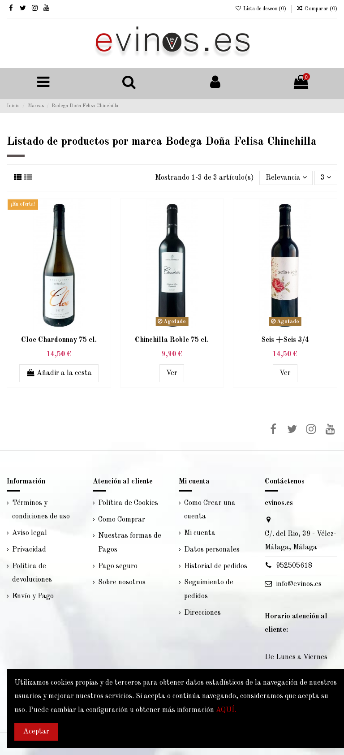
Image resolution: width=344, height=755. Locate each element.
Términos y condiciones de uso (41, 510)
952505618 (294, 565)
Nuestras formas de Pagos (129, 542)
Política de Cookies (128, 503)
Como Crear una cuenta (210, 510)
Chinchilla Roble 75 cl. (172, 340)
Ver (171, 373)
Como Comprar (121, 519)
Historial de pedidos (215, 566)
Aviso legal (29, 533)
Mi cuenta (199, 533)
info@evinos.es (299, 584)
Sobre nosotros (122, 582)
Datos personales (212, 549)
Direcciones (202, 613)
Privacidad (29, 549)
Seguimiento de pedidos (208, 589)
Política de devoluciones (32, 573)
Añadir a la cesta (59, 373)
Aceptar (36, 731)
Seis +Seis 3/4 (285, 340)
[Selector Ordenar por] (286, 178)
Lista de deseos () (261, 9)
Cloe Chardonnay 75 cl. (59, 340)
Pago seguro (118, 566)
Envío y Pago (33, 596)
